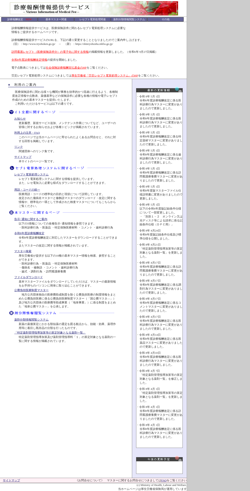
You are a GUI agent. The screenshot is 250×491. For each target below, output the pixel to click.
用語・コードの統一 (27, 189)
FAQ (164, 480)
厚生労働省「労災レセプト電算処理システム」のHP (104, 75)
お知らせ (20, 118)
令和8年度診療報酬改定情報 (29, 59)
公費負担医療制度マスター (31, 290)
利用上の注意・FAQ (27, 132)
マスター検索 (22, 251)
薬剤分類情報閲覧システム (31, 319)
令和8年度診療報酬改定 (29, 233)
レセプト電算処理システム (31, 174)
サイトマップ (22, 157)
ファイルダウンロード (28, 277)
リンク (18, 146)
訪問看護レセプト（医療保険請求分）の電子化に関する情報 (50, 51)
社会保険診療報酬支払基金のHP (66, 67)
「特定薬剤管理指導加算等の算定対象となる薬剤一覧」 (50, 332)
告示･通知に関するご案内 (30, 219)
